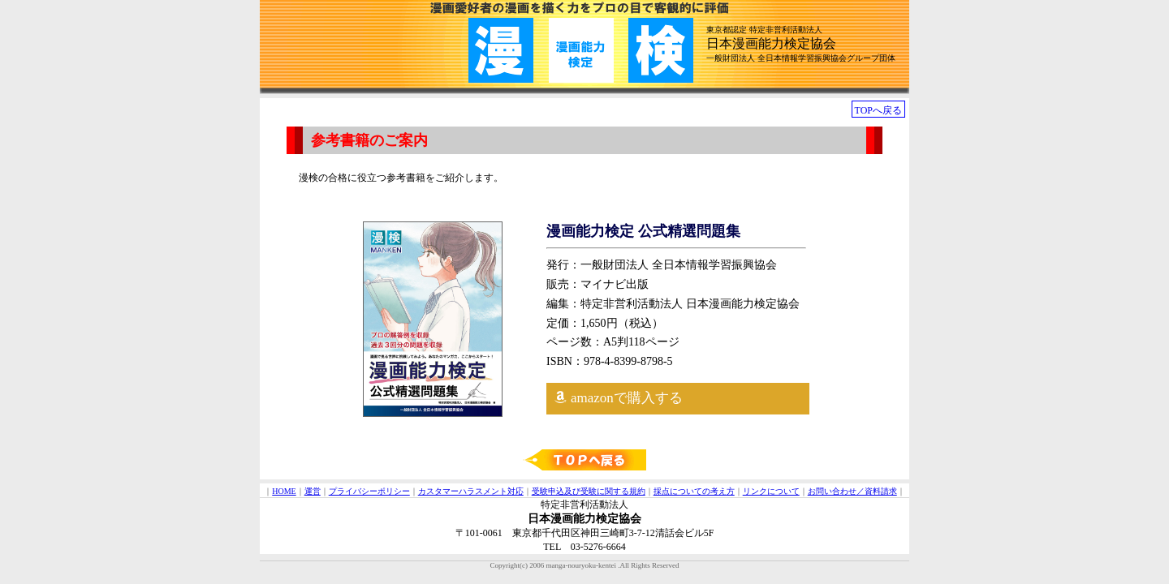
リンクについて (771, 491)
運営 (312, 491)
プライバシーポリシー (369, 491)
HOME (283, 491)
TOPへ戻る (878, 110)
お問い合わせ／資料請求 (852, 491)
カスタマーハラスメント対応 (471, 491)
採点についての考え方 (694, 491)
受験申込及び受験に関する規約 (588, 491)
